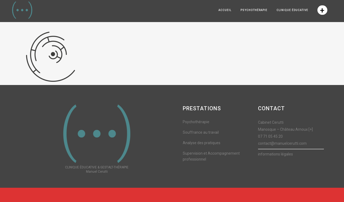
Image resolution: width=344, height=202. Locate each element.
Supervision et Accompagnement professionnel (211, 156)
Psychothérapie (196, 122)
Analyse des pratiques (201, 143)
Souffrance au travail (201, 132)
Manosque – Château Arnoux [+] (285, 129)
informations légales (275, 154)
